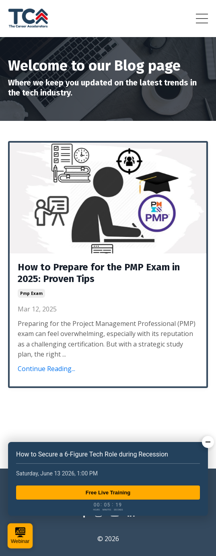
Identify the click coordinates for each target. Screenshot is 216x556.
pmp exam (31, 293)
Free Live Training (108, 493)
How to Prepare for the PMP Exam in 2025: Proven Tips (99, 272)
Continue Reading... (46, 368)
